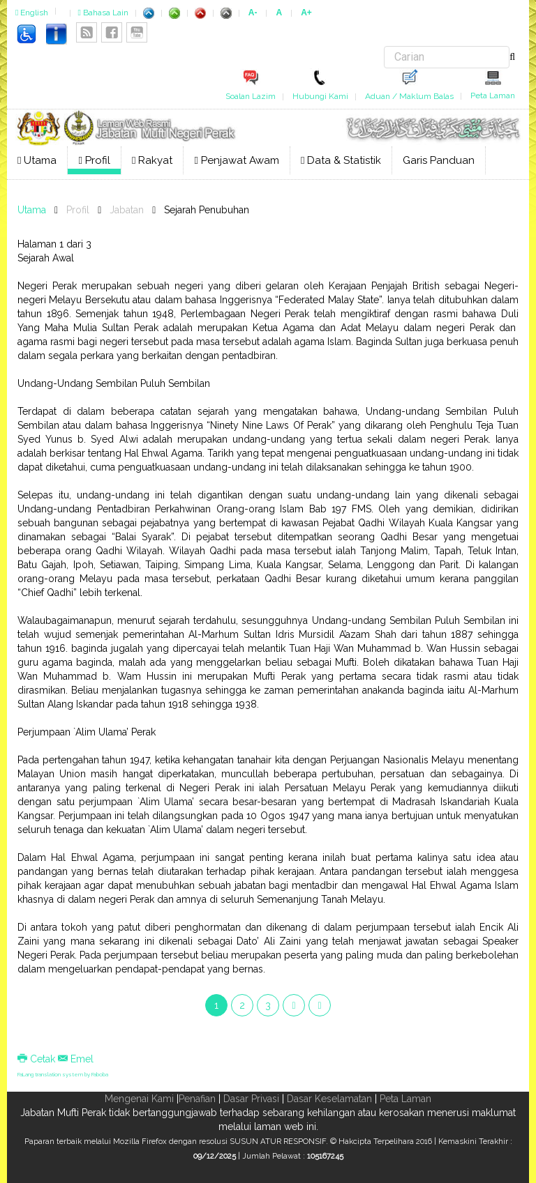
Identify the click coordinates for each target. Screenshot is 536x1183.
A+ (306, 12)
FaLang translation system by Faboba (62, 1074)
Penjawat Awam (236, 160)
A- (253, 12)
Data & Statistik (341, 160)
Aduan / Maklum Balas (409, 96)
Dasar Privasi (251, 1098)
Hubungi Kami (320, 96)
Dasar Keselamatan (329, 1098)
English (31, 12)
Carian (384, 46)
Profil (94, 160)
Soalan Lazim (250, 96)
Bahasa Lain (102, 12)
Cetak (37, 1058)
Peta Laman (492, 95)
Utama (37, 160)
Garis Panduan (439, 160)
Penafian (197, 1098)
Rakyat (152, 160)
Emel (76, 1058)
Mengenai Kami (139, 1098)
